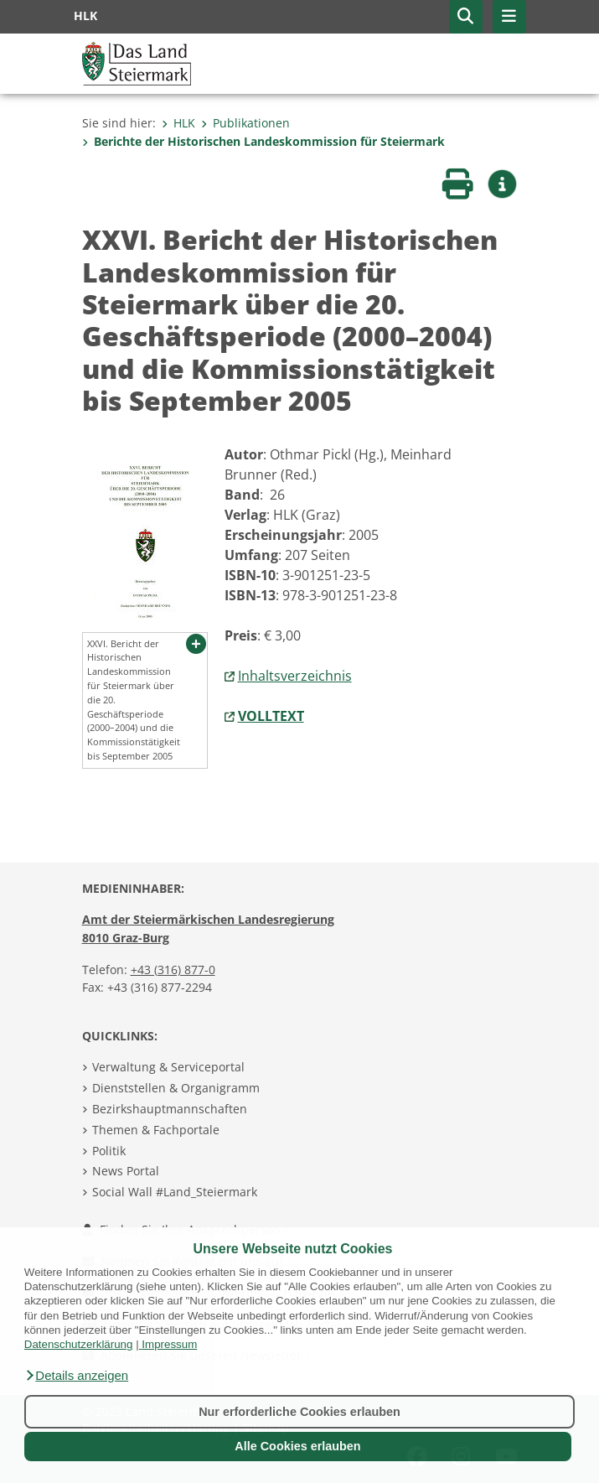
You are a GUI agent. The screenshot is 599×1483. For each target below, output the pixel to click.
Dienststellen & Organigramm (176, 1088)
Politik (109, 1151)
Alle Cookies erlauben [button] (297, 1446)
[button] (76, 1375)
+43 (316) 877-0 (173, 969)
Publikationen (245, 123)
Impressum (169, 1344)
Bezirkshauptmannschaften (169, 1109)
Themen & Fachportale (155, 1130)
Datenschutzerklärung (78, 1344)
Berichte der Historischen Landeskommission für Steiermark (263, 141)
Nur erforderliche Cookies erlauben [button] (299, 1411)
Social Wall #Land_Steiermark (174, 1192)
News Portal (125, 1171)
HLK (178, 123)
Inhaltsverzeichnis (295, 675)
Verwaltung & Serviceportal (168, 1067)
